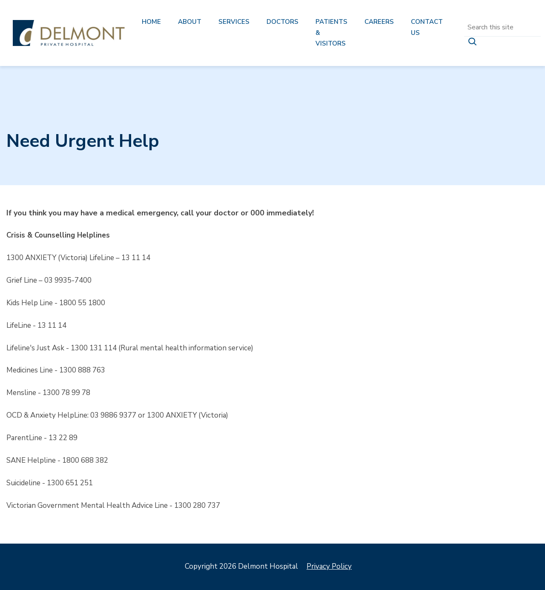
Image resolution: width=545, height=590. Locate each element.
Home (151, 21)
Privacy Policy (329, 566)
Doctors (282, 21)
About (189, 21)
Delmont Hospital (69, 33)
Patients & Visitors (331, 32)
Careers (379, 21)
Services (234, 21)
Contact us (427, 27)
